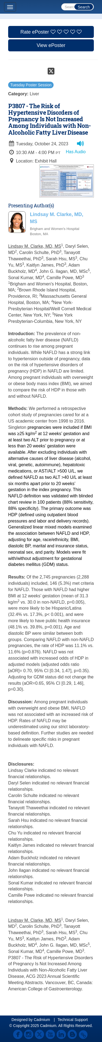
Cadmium (42, 1019)
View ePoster (51, 45)
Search (84, 7)
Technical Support (72, 1019)
